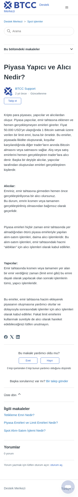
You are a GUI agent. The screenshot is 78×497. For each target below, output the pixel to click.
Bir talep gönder (57, 381)
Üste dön (12, 394)
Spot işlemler (35, 21)
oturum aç (56, 464)
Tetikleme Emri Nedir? (19, 415)
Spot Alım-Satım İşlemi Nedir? (25, 430)
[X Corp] (12, 337)
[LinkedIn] (18, 337)
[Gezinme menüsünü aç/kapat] (66, 7)
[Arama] (39, 31)
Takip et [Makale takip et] (12, 100)
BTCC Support (25, 88)
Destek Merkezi (13, 21)
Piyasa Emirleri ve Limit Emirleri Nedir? (31, 422)
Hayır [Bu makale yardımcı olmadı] (50, 360)
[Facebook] (6, 337)
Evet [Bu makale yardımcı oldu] (28, 360)
